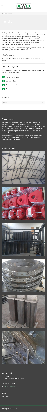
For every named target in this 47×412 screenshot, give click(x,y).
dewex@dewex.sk (10, 386)
